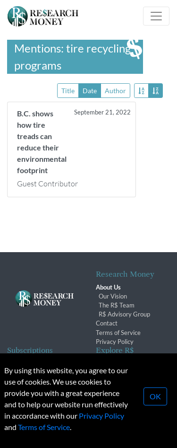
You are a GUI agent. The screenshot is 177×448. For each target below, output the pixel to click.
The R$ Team (117, 305)
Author (115, 90)
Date (90, 90)
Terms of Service (118, 332)
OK (155, 398)
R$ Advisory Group (124, 314)
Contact (107, 323)
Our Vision (113, 296)
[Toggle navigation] (156, 16)
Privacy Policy (115, 341)
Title (68, 90)
